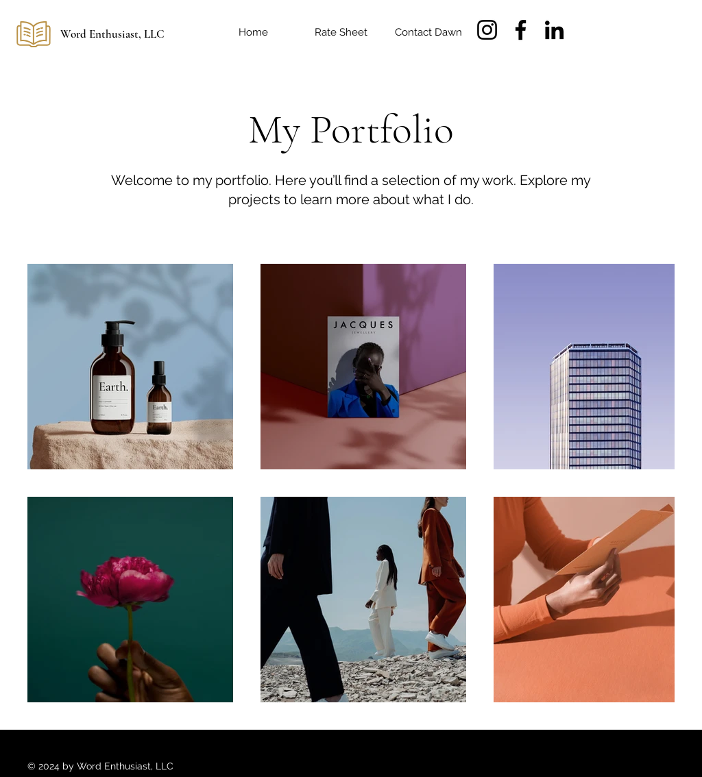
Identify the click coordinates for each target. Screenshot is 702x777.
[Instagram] (487, 29)
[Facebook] (520, 29)
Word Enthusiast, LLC (112, 34)
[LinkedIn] (554, 29)
